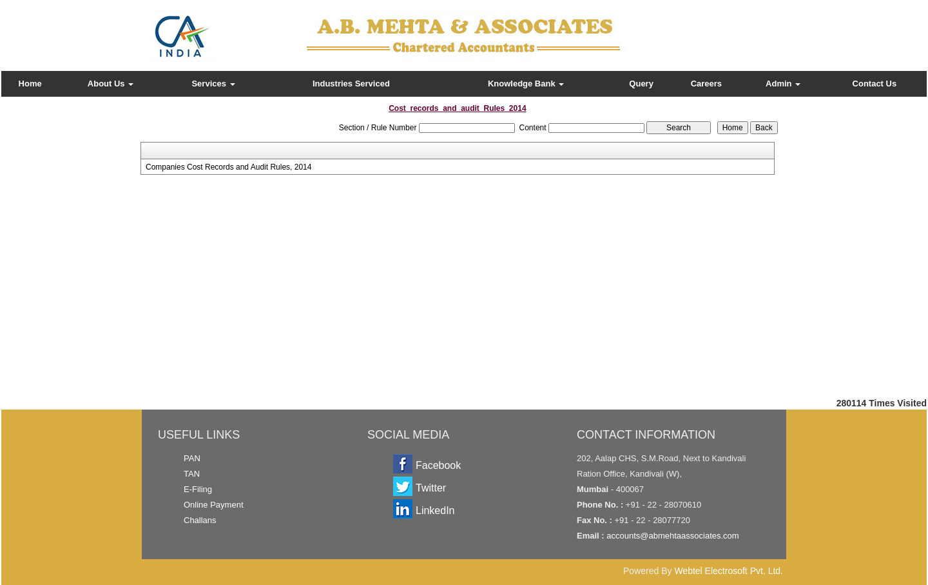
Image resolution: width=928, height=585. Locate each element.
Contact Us (875, 83)
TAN (192, 474)
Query (641, 83)
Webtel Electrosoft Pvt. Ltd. (728, 571)
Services (213, 83)
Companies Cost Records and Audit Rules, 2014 (228, 167)
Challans (200, 520)
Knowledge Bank (526, 83)
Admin (783, 83)
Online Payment (214, 505)
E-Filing (198, 489)
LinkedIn (435, 510)
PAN (192, 458)
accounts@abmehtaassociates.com (672, 535)
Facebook (438, 465)
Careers (706, 83)
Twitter (431, 487)
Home (30, 83)
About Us (110, 83)
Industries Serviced (351, 83)
